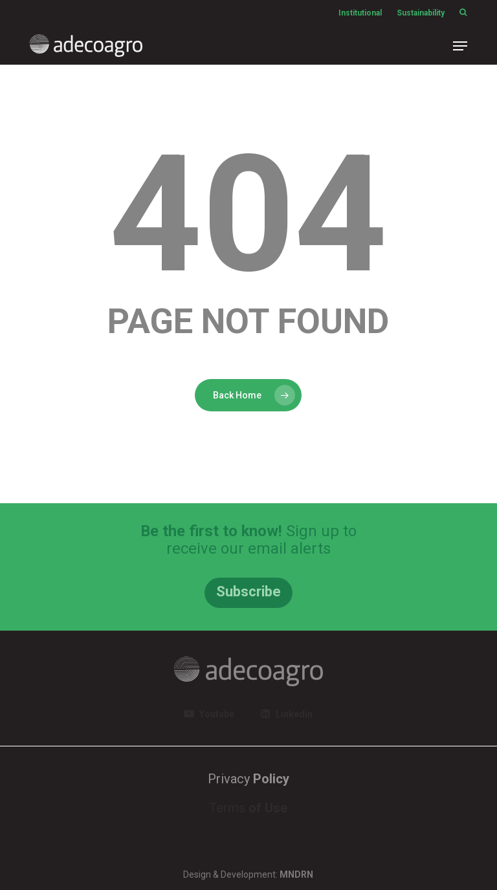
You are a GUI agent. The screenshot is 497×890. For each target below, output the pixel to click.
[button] (460, 45)
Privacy (248, 779)
